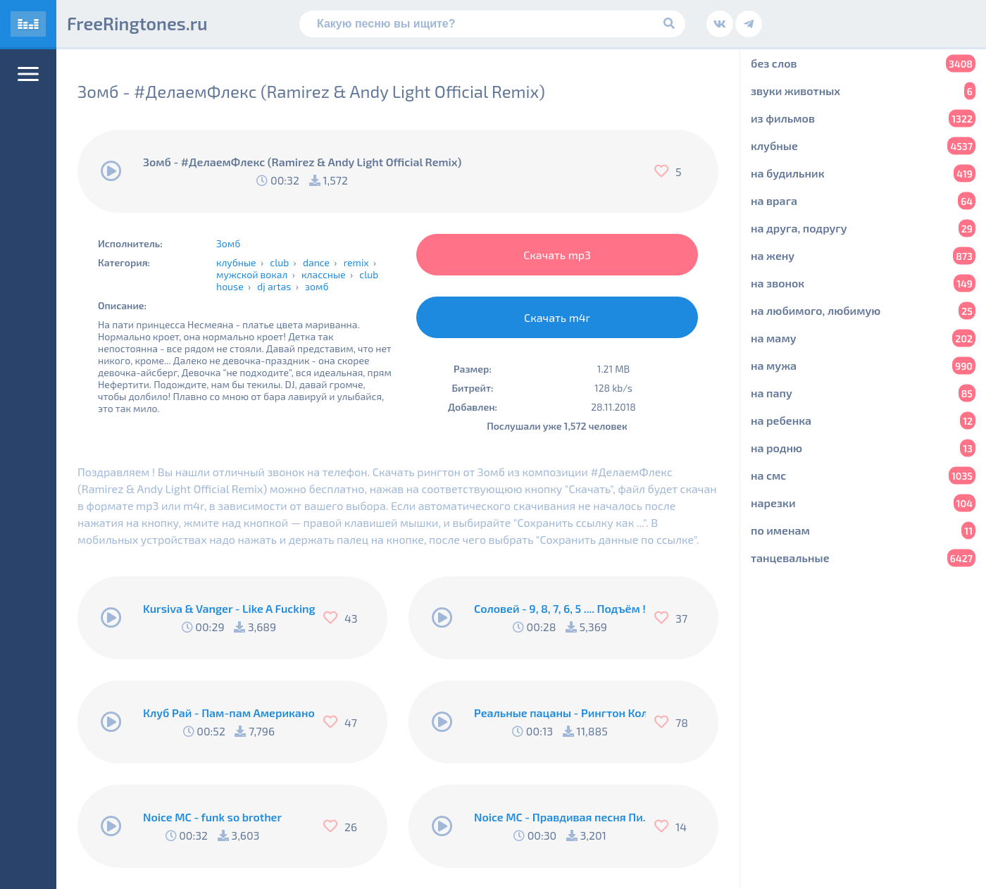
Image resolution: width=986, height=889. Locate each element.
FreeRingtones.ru (137, 23)
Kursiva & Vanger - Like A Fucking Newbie (229, 608)
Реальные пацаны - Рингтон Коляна (560, 712)
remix (356, 262)
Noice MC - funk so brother (212, 816)
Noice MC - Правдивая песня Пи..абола (560, 816)
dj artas (274, 286)
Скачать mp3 (557, 254)
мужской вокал (251, 274)
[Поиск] (492, 24)
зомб (316, 286)
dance (316, 262)
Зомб (228, 243)
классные (323, 274)
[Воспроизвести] (111, 171)
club (279, 262)
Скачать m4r (557, 317)
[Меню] (28, 74)
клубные (236, 262)
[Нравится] (664, 171)
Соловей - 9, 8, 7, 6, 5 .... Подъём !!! (560, 608)
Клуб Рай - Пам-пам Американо (229, 712)
